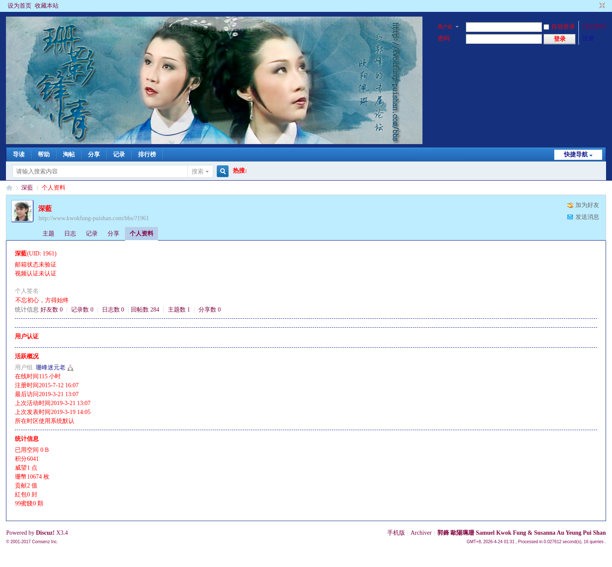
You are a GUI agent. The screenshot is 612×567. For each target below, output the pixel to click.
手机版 (396, 533)
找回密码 (594, 26)
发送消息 (587, 217)
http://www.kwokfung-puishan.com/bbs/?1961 (93, 218)
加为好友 (587, 205)
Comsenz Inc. (45, 541)
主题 (48, 233)
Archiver (421, 533)
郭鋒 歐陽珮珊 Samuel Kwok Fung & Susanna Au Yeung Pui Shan (521, 533)
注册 (588, 38)
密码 (444, 38)
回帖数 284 (145, 309)
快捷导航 (576, 154)
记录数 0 (82, 309)
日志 (70, 233)
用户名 (445, 27)
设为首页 (19, 6)
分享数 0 (209, 309)
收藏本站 (47, 6)
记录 (119, 154)
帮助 (44, 154)
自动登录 (559, 26)
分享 (94, 154)
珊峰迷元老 (50, 367)
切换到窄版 (601, 6)
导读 (19, 154)
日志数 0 (113, 309)
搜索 (198, 171)
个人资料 (141, 233)
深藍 (27, 187)
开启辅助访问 (594, 6)
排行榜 (147, 154)
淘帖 (69, 154)
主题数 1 (179, 309)
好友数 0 (51, 309)
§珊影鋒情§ (9, 187)
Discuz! (45, 533)
